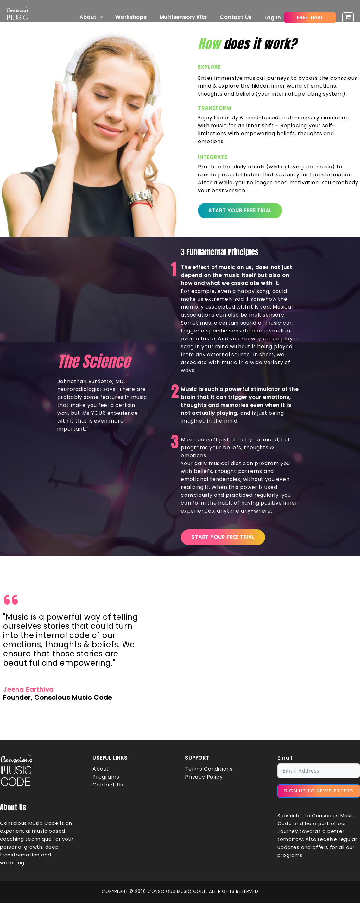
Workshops (137, 17)
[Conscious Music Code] (17, 17)
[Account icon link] (272, 18)
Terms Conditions (209, 769)
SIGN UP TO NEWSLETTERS (318, 790)
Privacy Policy (204, 776)
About (100, 17)
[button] (108, 17)
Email (284, 757)
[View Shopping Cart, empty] (348, 17)
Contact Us (237, 17)
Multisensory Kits (187, 17)
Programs (105, 776)
